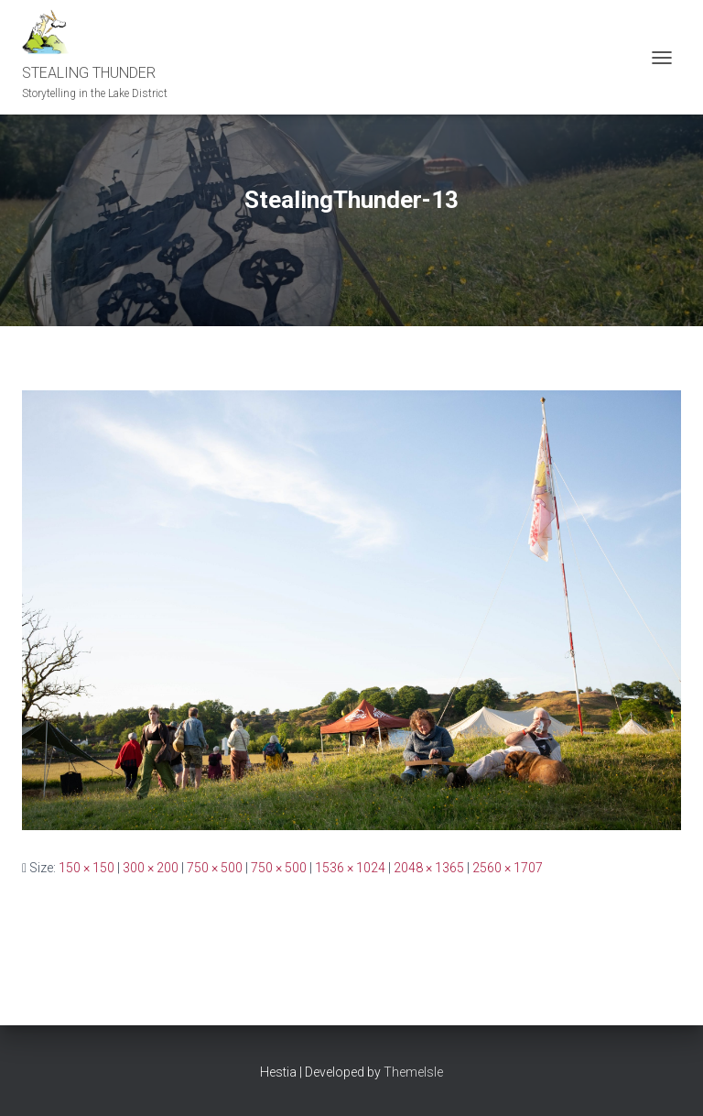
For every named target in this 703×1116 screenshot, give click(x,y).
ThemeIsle (413, 1072)
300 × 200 (150, 867)
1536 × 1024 (350, 867)
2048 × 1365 (429, 867)
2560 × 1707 (507, 867)
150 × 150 (86, 867)
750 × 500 (215, 867)
